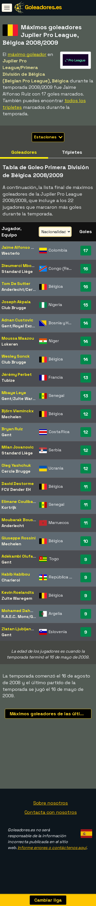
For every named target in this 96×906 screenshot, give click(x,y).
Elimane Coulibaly (19, 501)
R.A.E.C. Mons (15, 616)
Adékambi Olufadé (20, 556)
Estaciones (48, 137)
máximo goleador (27, 54)
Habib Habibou (16, 574)
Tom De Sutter (16, 283)
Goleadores (24, 152)
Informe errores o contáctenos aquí (52, 856)
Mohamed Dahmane (21, 610)
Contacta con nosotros (51, 821)
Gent (7, 326)
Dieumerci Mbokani (21, 265)
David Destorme (18, 483)
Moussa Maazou (18, 338)
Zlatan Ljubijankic (19, 629)
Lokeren (10, 344)
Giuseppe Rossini (18, 538)
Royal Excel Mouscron (35, 326)
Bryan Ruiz (12, 429)
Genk (35, 616)
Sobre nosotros (50, 812)
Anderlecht (13, 289)
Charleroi (11, 580)
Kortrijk (9, 507)
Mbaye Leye (14, 392)
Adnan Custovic (17, 320)
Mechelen (11, 416)
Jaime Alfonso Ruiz (20, 247)
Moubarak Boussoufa (23, 519)
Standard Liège (17, 271)
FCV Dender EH (16, 489)
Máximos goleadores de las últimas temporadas (50, 714)
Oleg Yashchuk (16, 465)
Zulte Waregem (28, 398)
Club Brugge (14, 307)
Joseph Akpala (16, 301)
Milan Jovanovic (18, 447)
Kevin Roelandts (18, 592)
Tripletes (72, 152)
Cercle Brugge (16, 471)
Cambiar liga (48, 900)
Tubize (8, 380)
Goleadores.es (43, 7)
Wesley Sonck (16, 356)
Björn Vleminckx (18, 411)
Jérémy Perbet (17, 374)
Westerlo (11, 253)
